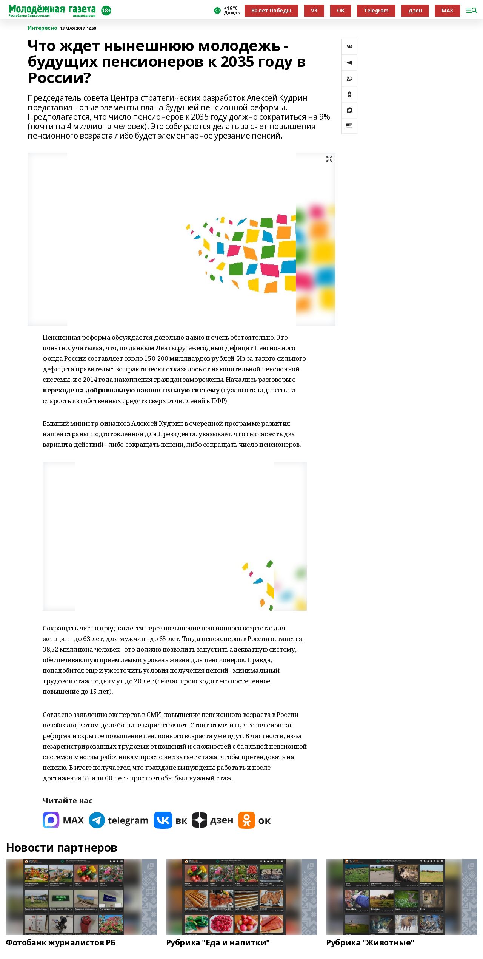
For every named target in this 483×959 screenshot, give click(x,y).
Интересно (42, 28)
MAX (447, 10)
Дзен (415, 10)
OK (340, 10)
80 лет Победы (271, 10)
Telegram (376, 10)
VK (314, 10)
